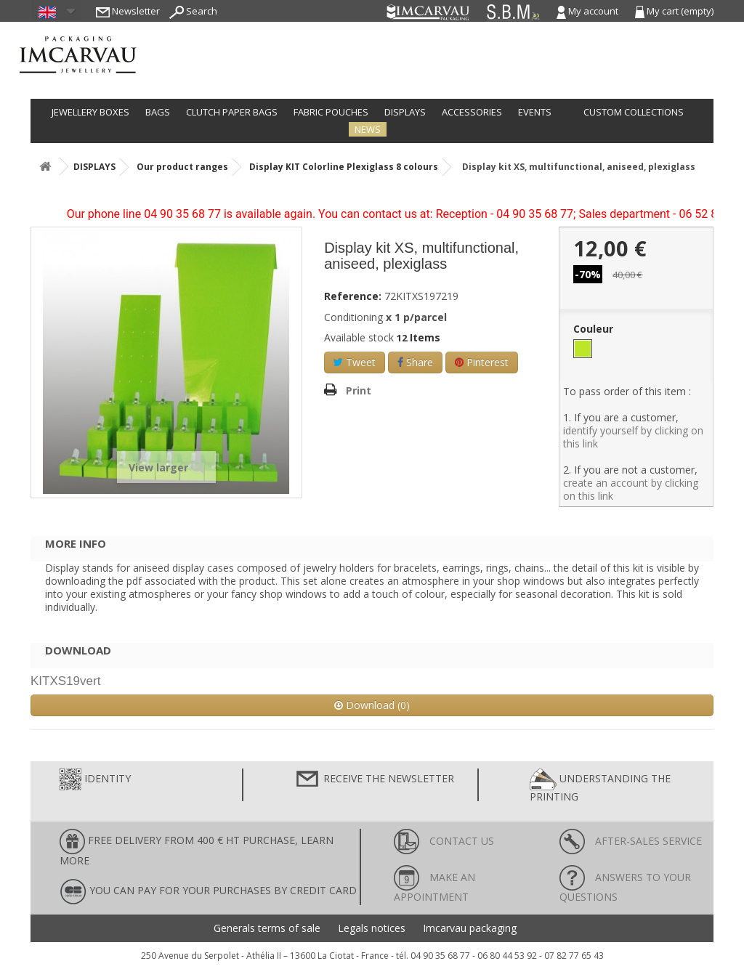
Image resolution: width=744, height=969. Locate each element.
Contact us (444, 841)
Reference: (352, 296)
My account (588, 10)
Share (415, 362)
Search (193, 10)
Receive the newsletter (374, 779)
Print (358, 390)
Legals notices (371, 928)
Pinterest (482, 362)
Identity (95, 779)
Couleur (594, 329)
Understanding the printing (600, 786)
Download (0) (372, 705)
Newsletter (128, 10)
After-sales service (630, 841)
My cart (674, 10)
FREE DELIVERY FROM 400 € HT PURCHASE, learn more (196, 848)
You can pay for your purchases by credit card (208, 891)
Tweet (354, 362)
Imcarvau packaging (470, 928)
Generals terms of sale (267, 928)
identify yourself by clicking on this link (633, 436)
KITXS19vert (65, 681)
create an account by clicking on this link (630, 489)
